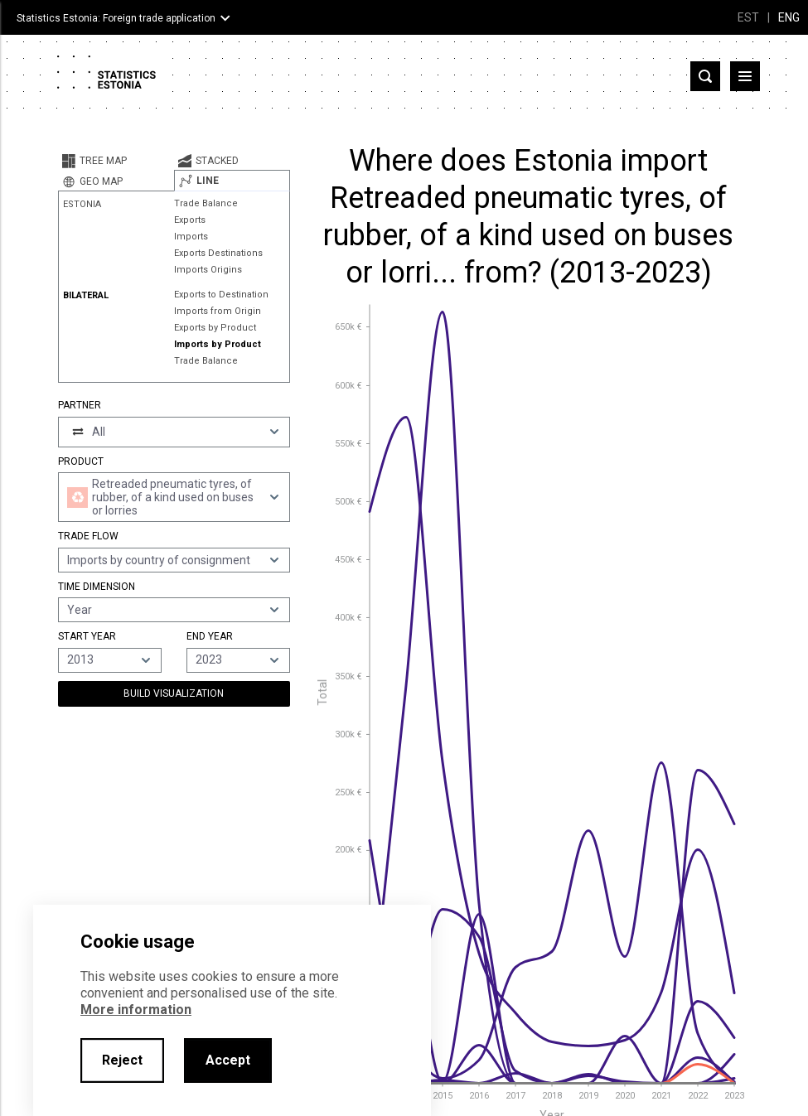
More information (135, 1009)
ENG (789, 17)
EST (748, 17)
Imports (191, 236)
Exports (190, 220)
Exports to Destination (221, 294)
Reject (122, 1060)
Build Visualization (173, 693)
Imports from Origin (217, 311)
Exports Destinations (218, 253)
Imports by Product (217, 344)
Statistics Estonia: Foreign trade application (116, 18)
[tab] (116, 161)
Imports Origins (208, 269)
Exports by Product (215, 327)
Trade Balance (206, 203)
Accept (228, 1060)
